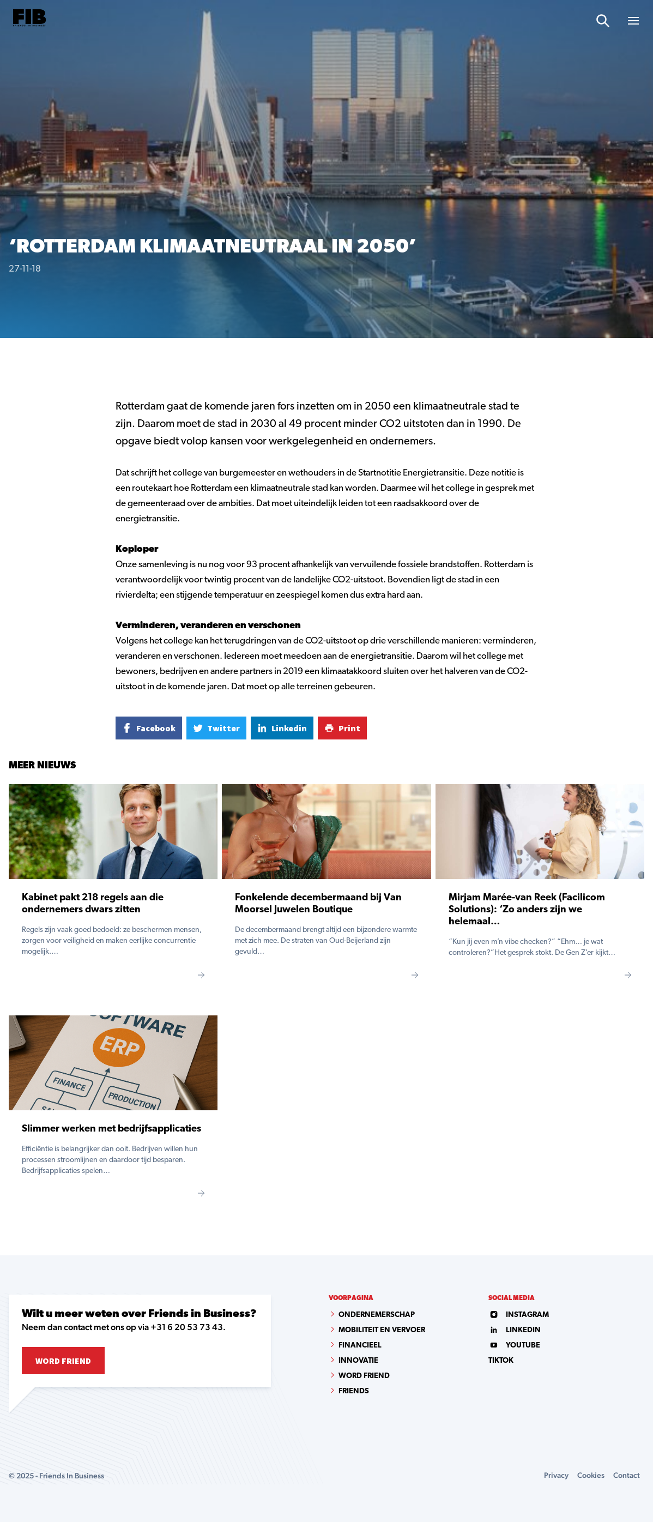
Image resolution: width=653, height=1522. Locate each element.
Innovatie (358, 1361)
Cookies (590, 1475)
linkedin (514, 1330)
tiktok (500, 1361)
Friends (353, 1391)
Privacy (556, 1475)
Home (18, 356)
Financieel (360, 1345)
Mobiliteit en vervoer (381, 1330)
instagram (518, 1315)
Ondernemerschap (376, 1315)
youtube (514, 1345)
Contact (626, 1475)
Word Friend (63, 1360)
